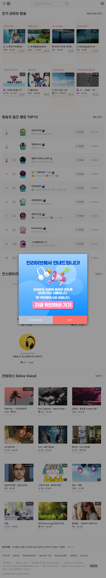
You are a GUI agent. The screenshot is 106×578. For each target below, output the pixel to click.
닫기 (70, 319)
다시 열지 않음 (36, 319)
